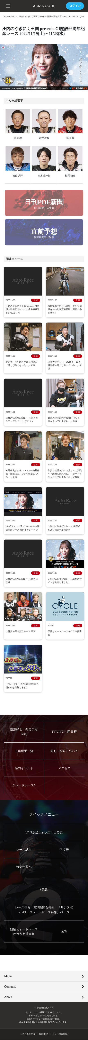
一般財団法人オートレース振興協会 (52, 1034)
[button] (8, 5)
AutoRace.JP (9, 16)
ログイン (75, 5)
